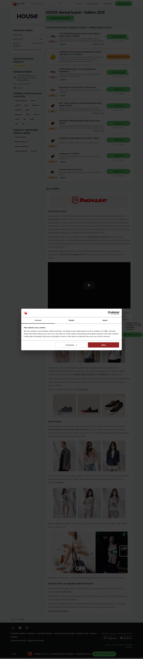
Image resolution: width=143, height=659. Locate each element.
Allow (103, 345)
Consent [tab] (38, 320)
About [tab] (105, 320)
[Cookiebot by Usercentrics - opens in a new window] (109, 313)
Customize (71, 345)
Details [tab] (71, 320)
